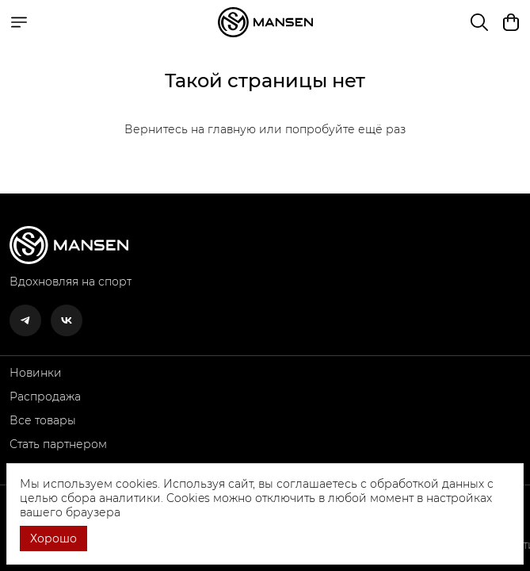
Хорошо (53, 538)
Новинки (36, 373)
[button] (25, 320)
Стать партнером (58, 444)
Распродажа (45, 396)
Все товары (43, 420)
